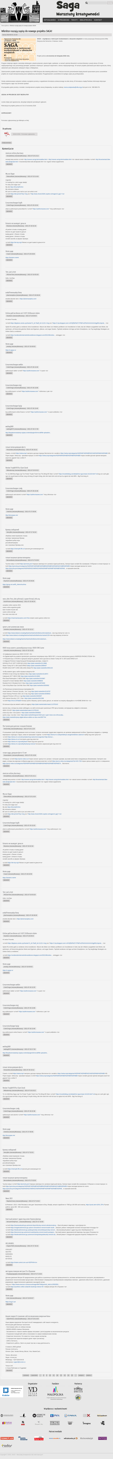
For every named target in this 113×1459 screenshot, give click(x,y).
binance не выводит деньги (16, 223)
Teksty (74, 20)
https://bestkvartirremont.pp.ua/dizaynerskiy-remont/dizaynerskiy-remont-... (33, 1230)
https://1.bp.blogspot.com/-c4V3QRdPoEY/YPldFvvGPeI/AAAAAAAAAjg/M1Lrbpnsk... (79, 323)
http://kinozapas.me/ (12, 515)
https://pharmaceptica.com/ (28, 299)
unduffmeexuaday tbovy (14, 292)
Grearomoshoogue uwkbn (14, 364)
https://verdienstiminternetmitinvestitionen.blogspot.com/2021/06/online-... (33, 335)
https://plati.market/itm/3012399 (34, 698)
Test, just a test (11, 272)
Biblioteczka (86, 20)
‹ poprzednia (34, 1375)
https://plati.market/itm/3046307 (32, 696)
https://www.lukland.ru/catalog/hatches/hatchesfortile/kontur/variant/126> (28, 635)
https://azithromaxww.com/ (41, 209)
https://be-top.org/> (16, 242)
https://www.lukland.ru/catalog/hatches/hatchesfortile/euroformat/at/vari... (30, 633)
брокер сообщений (12, 530)
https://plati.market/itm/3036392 (39, 685)
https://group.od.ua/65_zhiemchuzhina (14, 584)
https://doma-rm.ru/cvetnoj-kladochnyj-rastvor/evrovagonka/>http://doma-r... (31, 737)
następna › (81, 1375)
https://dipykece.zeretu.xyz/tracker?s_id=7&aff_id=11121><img (30, 323)
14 (64, 1375)
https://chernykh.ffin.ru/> (18, 549)
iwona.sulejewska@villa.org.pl (73, 87)
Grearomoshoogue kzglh (14, 203)
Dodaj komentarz (6, 142)
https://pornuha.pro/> (26, 564)
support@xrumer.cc (19, 1362)
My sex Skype (10, 174)
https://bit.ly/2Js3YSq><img (19, 194)
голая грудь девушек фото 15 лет (15, 753)
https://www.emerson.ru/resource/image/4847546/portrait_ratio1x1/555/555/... (35, 1284)
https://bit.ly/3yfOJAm (16, 187)
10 (50, 1375)
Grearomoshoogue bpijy (14, 406)
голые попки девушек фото (16, 447)
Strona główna (5, 25)
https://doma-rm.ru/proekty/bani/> (18, 741)
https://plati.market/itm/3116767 (40, 691)
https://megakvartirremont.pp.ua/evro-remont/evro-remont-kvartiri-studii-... (33, 1227)
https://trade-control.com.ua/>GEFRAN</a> (24, 1262)
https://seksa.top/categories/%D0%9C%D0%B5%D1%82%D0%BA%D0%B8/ (84, 453)
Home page (9, 251)
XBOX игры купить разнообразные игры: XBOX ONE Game (23, 648)
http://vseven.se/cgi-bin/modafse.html (35, 159)
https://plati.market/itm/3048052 (40, 694)
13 (61, 1375)
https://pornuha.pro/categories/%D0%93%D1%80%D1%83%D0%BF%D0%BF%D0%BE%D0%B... (36, 568)
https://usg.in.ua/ (11, 1302)
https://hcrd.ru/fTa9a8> (15, 700)
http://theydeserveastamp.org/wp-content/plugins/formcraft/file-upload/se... (28, 432)
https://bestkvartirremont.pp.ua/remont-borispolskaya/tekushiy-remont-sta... (34, 1234)
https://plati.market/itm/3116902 (30, 676)
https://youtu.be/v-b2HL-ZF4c (95, 1204)
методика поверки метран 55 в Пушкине (20, 1271)
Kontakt (98, 20)
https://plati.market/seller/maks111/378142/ (45, 704)
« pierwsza (26, 1375)
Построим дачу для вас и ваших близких (17, 726)
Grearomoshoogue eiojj (13, 385)
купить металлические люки (13, 627)
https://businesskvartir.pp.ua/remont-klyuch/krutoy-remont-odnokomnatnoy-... (34, 1225)
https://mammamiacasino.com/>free (19, 618)
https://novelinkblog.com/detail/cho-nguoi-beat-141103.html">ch (78, 474)
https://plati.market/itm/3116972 (38, 674)
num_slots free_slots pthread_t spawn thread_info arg (21, 599)
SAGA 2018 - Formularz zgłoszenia (24, 134)
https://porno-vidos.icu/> (22, 759)
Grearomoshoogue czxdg (14, 488)
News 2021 (9, 1198)
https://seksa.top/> (21, 453)
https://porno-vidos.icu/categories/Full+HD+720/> (67, 761)
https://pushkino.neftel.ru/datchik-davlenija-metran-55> (27, 1287)
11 (53, 1375)
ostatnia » (88, 1375)
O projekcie (63, 20)
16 (72, 1375)
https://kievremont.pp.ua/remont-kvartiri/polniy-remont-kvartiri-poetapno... (33, 1232)
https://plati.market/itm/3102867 (35, 678)
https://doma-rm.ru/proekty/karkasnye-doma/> (22, 744)
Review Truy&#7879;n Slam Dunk (17, 468)
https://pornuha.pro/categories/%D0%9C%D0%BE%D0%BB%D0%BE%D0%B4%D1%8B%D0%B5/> (40, 566)
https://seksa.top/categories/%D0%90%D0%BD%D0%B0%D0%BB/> (60, 455)
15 (68, 1375)
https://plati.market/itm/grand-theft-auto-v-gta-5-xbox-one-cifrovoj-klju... (42, 715)
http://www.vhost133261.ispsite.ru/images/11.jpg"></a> (48, 194)
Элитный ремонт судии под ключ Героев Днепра (23, 1219)
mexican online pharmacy (14, 153)
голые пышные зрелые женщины (18, 557)
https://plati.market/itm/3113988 (37, 663)
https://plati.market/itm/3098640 (33, 681)
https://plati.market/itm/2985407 (37, 665)
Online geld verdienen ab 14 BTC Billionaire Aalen (23, 313)
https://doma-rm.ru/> (14, 739)
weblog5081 (10, 426)
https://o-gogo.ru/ (11, 350)
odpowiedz (9, 164)
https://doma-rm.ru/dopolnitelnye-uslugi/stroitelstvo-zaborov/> (66, 734)
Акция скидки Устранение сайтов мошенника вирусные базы (28, 1316)
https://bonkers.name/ (12, 257)
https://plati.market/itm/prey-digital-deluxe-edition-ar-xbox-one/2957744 (24, 717)
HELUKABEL (10, 1243)
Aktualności (50, 20)
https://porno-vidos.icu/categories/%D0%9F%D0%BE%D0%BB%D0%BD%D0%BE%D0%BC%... (32, 763)
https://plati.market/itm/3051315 (43, 668)
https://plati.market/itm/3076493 (35, 683)
